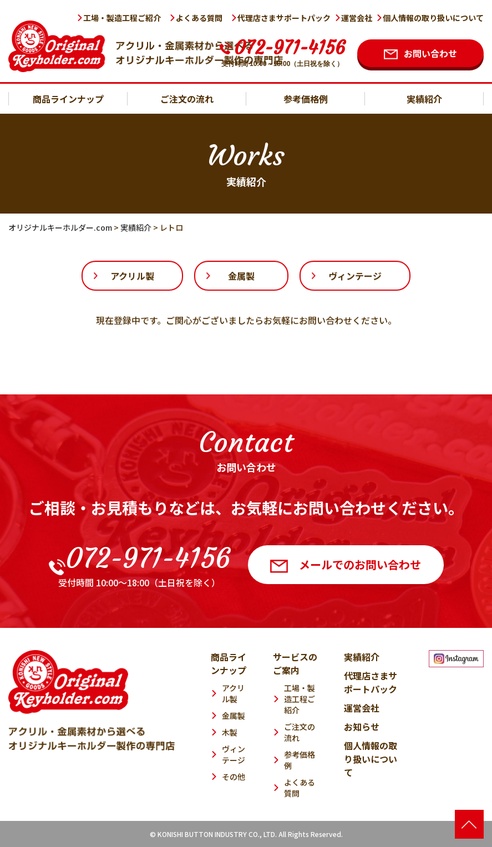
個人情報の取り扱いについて (433, 17)
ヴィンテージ (355, 276)
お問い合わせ (430, 53)
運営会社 (356, 17)
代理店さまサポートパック (284, 17)
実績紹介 (424, 98)
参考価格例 (305, 98)
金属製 (241, 276)
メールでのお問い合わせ (345, 564)
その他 (233, 776)
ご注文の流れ (187, 98)
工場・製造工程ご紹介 (122, 17)
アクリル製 (132, 276)
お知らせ (361, 726)
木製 (229, 732)
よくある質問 (199, 17)
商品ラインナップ (68, 98)
